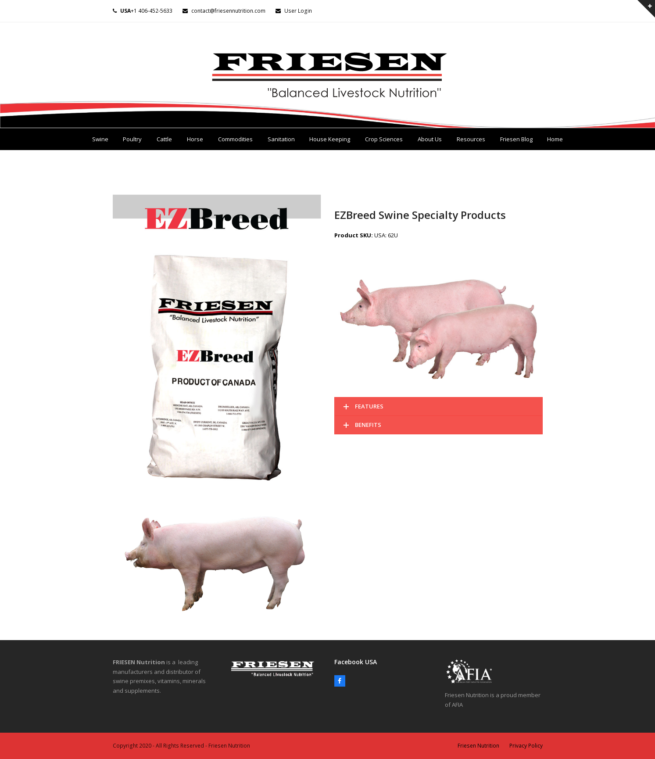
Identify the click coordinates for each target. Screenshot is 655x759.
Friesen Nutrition (478, 745)
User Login (298, 10)
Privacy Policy (526, 745)
